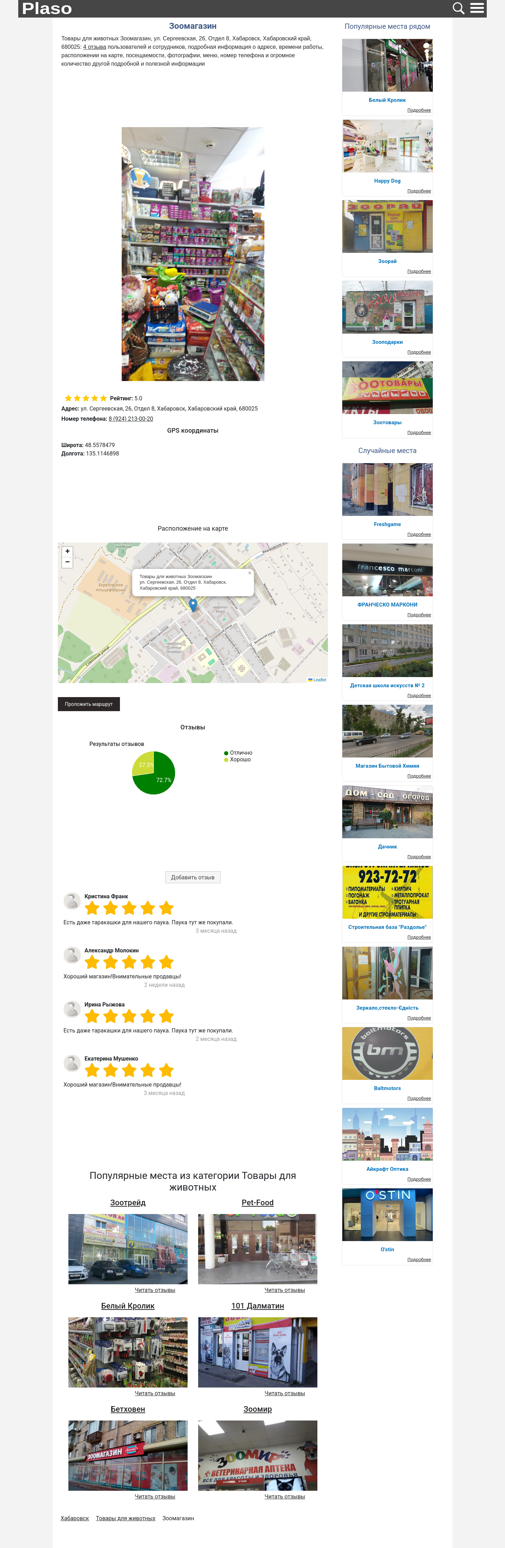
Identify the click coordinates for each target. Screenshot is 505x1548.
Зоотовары (387, 422)
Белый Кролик (128, 1305)
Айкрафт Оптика (387, 1169)
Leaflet (317, 679)
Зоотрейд (128, 1202)
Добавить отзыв (193, 877)
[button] (193, 605)
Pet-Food (258, 1202)
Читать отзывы (155, 1290)
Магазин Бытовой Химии (387, 766)
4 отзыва (94, 47)
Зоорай (387, 261)
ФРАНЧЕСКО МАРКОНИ (388, 605)
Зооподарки (387, 342)
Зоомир (258, 1409)
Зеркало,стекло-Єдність (387, 1008)
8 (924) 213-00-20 (131, 418)
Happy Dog (387, 181)
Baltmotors (387, 1088)
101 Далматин (257, 1305)
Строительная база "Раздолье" (388, 927)
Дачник (387, 847)
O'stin (387, 1249)
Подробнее (419, 110)
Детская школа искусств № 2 (387, 685)
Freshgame (387, 524)
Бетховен (128, 1409)
